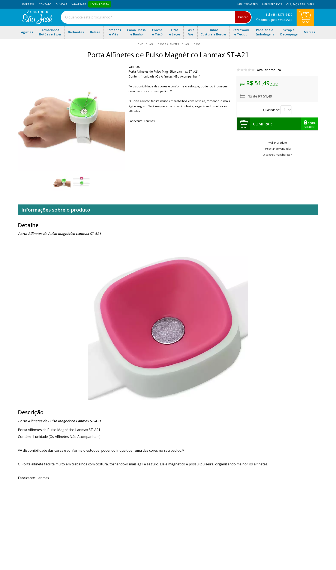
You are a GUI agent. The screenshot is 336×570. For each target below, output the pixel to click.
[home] (37, 23)
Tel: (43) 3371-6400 (279, 14)
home (140, 44)
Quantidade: (277, 110)
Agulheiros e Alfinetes (164, 44)
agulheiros (192, 44)
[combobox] (156, 17)
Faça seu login (303, 4)
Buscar (243, 17)
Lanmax (134, 66)
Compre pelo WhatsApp (274, 20)
